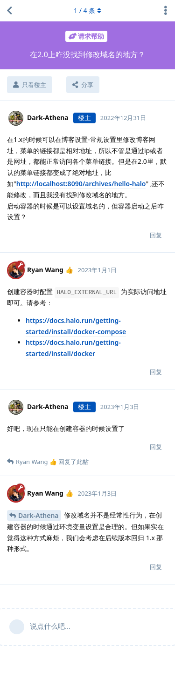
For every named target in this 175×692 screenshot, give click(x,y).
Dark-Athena (38, 515)
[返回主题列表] (9, 10)
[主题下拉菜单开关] (165, 10)
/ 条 (87, 10)
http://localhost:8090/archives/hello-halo (81, 183)
